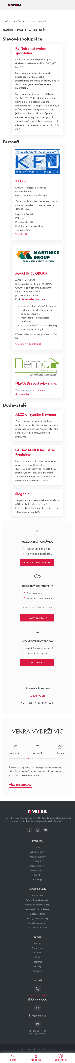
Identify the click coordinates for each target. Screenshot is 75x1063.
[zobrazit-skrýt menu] (66, 5)
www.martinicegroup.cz (28, 343)
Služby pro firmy (37, 913)
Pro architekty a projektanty (37, 909)
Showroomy (37, 948)
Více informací (20, 785)
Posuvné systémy (37, 856)
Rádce (37, 957)
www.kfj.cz (21, 233)
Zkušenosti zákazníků (37, 927)
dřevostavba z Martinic (33, 299)
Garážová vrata (37, 870)
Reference (37, 961)
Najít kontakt (37, 618)
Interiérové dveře (38, 865)
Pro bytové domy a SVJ (37, 918)
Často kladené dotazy (37, 923)
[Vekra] (15, 5)
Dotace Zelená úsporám (37, 900)
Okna (37, 847)
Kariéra (37, 952)
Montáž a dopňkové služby (37, 904)
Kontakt (37, 943)
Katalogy (37, 879)
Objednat (37, 662)
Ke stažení (37, 971)
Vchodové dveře (37, 852)
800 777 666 (37, 695)
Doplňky (37, 875)
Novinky (37, 966)
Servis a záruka (37, 895)
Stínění (37, 861)
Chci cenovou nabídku (37, 562)
